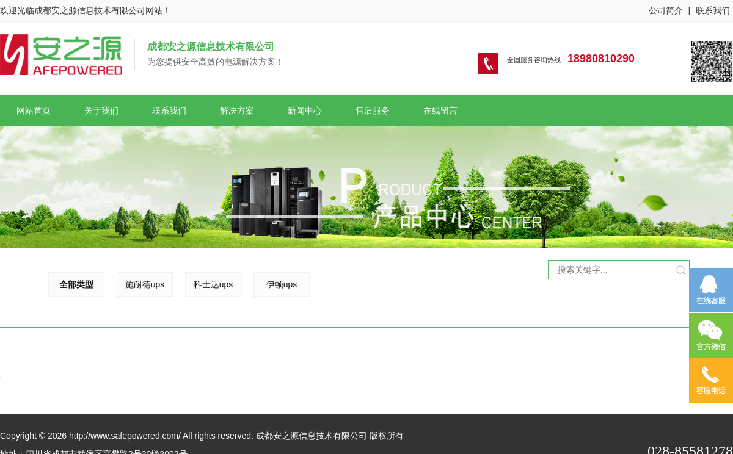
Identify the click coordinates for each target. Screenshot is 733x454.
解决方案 (237, 110)
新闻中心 (305, 110)
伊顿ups (241, 284)
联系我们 (713, 10)
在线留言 (440, 110)
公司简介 (666, 10)
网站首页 (33, 110)
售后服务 (373, 110)
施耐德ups (104, 284)
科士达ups (172, 284)
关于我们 (101, 110)
